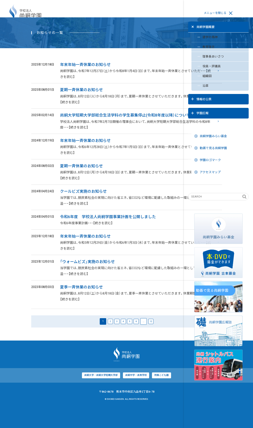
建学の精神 (201, 36)
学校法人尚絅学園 (25, 13)
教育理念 (199, 46)
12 (120, 340)
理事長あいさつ (204, 56)
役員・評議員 (202, 67)
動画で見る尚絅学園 (210, 137)
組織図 (198, 77)
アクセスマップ (207, 162)
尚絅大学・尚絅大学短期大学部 (66, 395)
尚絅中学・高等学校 (101, 395)
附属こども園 (127, 395)
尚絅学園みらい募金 (210, 125)
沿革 (196, 87)
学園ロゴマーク (207, 149)
